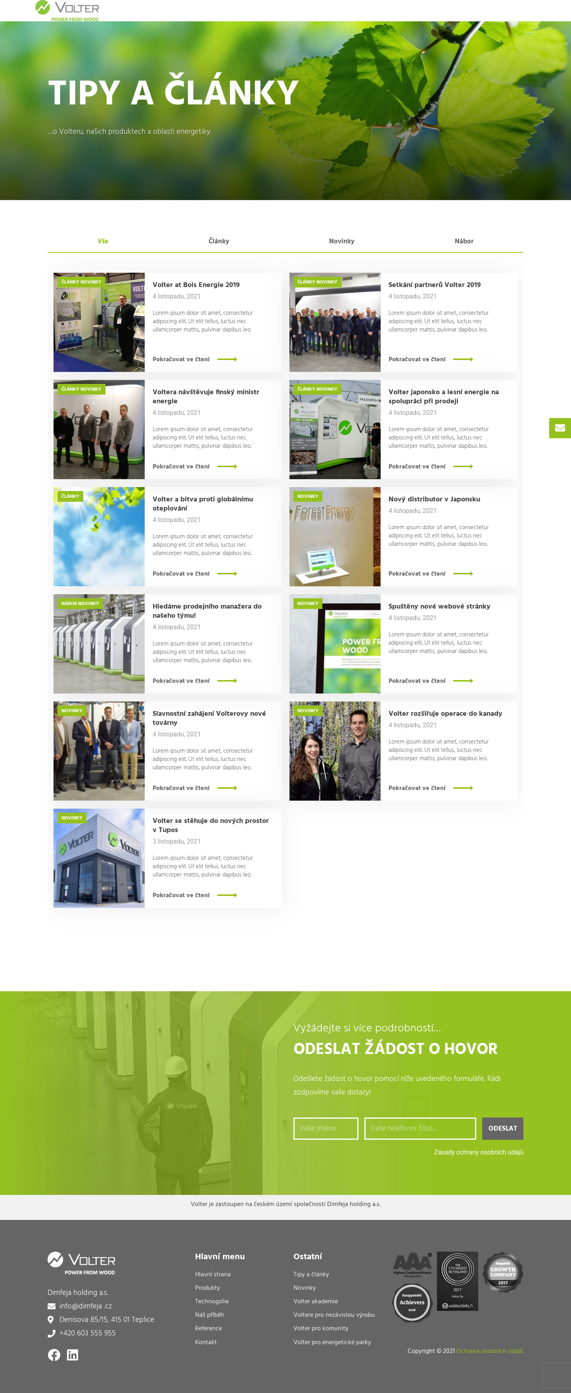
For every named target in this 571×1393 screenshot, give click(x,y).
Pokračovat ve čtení (181, 360)
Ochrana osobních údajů (489, 1351)
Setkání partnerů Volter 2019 (435, 285)
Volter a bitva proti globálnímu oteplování (203, 504)
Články (70, 282)
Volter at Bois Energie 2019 (196, 285)
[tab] (103, 242)
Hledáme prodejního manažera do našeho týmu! (207, 611)
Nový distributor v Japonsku (434, 499)
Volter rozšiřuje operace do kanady (445, 714)
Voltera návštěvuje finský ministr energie (206, 397)
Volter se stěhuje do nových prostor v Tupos (211, 825)
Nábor (69, 604)
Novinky (91, 282)
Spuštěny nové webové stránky (440, 607)
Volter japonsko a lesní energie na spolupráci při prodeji (444, 397)
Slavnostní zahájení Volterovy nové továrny (209, 718)
